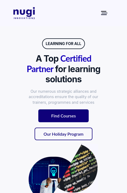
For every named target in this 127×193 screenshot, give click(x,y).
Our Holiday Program (64, 133)
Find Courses (63, 115)
